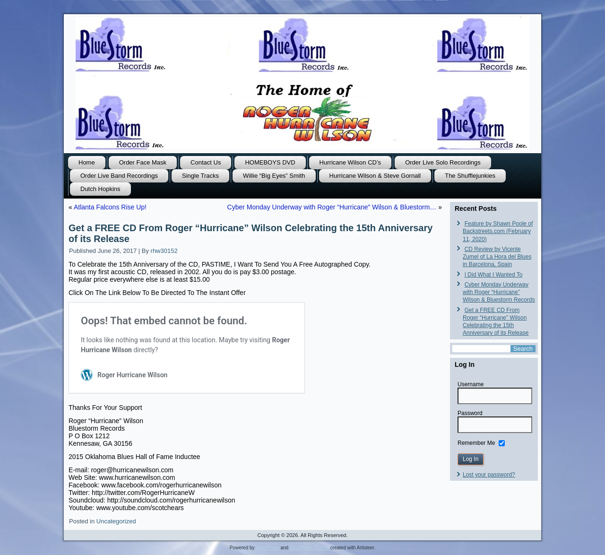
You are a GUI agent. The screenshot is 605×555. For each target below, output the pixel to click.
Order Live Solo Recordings (443, 162)
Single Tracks (200, 175)
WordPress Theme (309, 547)
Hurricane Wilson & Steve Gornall (375, 175)
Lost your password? (489, 474)
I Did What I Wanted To (494, 274)
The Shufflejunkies (470, 175)
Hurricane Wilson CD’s (350, 162)
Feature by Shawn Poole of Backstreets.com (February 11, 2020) (498, 231)
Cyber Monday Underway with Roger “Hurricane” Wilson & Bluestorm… (332, 207)
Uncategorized (116, 521)
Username (471, 384)
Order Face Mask (142, 162)
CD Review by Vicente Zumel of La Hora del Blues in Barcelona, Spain (497, 257)
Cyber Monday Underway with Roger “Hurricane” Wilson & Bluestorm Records (499, 292)
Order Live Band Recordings (119, 175)
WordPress (267, 547)
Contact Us (205, 162)
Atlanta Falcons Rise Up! (110, 207)
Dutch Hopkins (100, 188)
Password (470, 413)
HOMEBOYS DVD (270, 162)
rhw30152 (164, 250)
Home (86, 162)
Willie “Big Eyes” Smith (274, 175)
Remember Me (476, 442)
